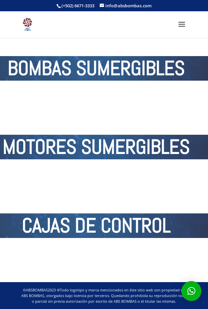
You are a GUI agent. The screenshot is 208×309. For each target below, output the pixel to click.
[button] (191, 291)
